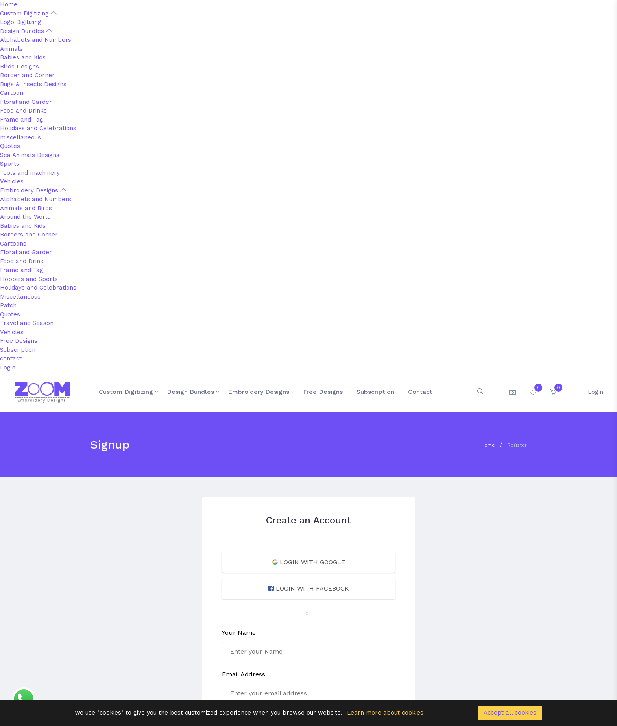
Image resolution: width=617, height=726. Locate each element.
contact (11, 358)
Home (8, 4)
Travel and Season (27, 323)
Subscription (17, 349)
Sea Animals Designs (29, 155)
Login (7, 367)
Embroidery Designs (33, 190)
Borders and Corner (29, 234)
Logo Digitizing (20, 22)
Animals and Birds (26, 208)
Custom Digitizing (28, 13)
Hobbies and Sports (29, 279)
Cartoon (11, 92)
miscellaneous (20, 137)
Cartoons (13, 243)
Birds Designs (19, 66)
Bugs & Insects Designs (33, 84)
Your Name (239, 632)
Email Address (243, 674)
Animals (11, 48)
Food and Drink (22, 261)
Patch (8, 305)
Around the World (25, 216)
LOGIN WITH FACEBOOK (308, 588)
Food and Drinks (23, 110)
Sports (9, 163)
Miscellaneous (20, 296)
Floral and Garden (26, 101)
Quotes (10, 146)
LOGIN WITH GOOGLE (308, 562)
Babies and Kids (23, 57)
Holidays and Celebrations (38, 128)
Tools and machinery (30, 172)
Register (517, 445)
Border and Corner (27, 75)
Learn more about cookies (385, 712)
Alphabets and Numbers (35, 39)
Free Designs (18, 340)
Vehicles (12, 181)
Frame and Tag (21, 119)
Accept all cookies (510, 712)
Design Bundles (26, 31)
